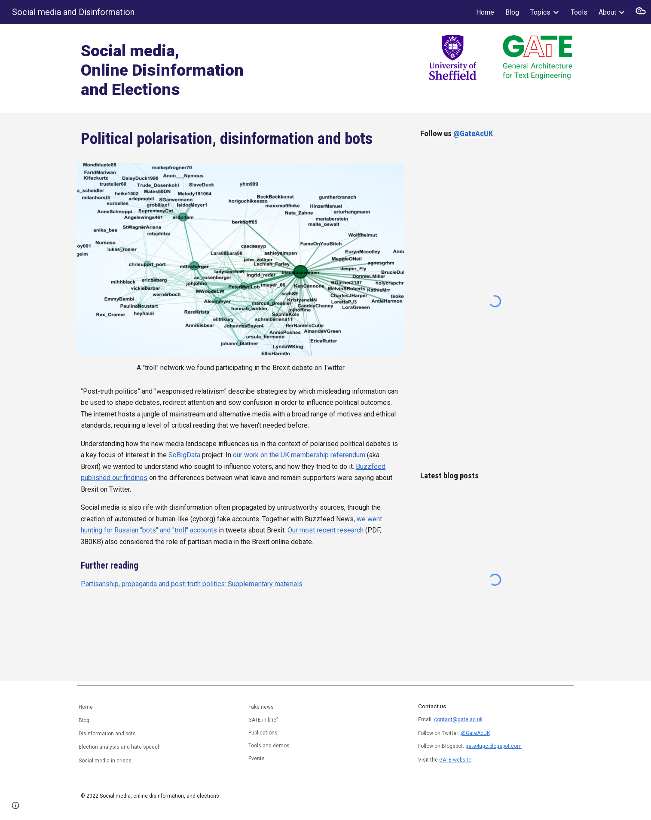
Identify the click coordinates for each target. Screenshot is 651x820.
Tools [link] (579, 12)
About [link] (607, 12)
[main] (198, 68)
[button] (640, 12)
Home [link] (485, 12)
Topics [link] (540, 12)
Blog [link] (512, 12)
